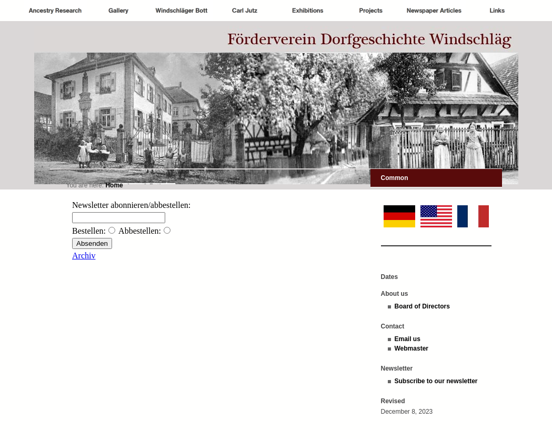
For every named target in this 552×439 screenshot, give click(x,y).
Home (114, 185)
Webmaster (411, 348)
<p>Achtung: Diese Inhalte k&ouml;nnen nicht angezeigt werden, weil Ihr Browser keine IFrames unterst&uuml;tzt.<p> (208, 274)
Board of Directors (422, 306)
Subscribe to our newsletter (436, 381)
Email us (407, 339)
